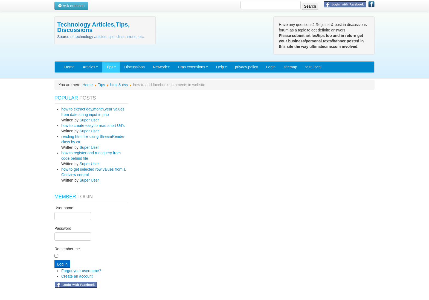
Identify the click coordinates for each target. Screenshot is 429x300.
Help (221, 67)
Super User (89, 120)
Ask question (71, 6)
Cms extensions (193, 67)
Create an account (76, 276)
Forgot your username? (81, 271)
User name (63, 208)
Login (271, 67)
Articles (90, 67)
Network (161, 67)
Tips (111, 67)
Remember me (67, 249)
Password (62, 228)
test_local (313, 67)
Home (69, 67)
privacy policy (246, 67)
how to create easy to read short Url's (92, 125)
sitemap (290, 67)
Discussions (134, 67)
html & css (119, 85)
